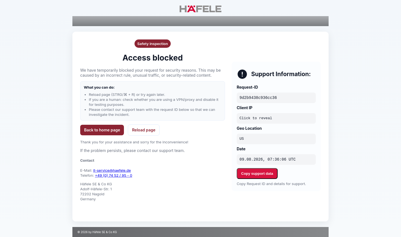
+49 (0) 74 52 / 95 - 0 (113, 175)
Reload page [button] (143, 130)
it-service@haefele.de (112, 170)
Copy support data (257, 173)
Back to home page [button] (102, 130)
